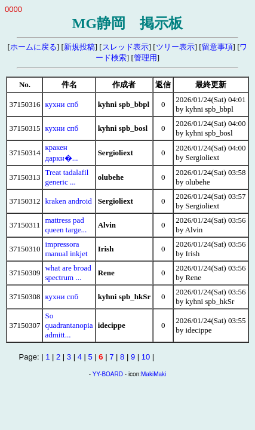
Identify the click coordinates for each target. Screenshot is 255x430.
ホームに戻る (33, 46)
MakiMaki (153, 374)
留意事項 (217, 46)
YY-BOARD (108, 374)
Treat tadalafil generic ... (66, 177)
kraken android (68, 200)
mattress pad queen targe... (66, 225)
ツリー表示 (175, 46)
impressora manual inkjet (66, 248)
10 (146, 356)
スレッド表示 (125, 46)
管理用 (145, 57)
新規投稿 (79, 46)
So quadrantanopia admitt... (69, 325)
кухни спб (61, 104)
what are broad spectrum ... (68, 272)
